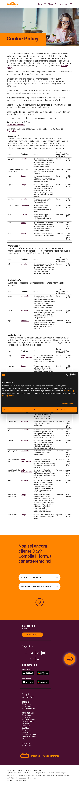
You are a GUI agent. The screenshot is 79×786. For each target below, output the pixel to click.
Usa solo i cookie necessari (14, 410)
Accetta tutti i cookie (64, 410)
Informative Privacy (36, 770)
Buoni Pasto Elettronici (26, 731)
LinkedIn (24, 199)
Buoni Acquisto (27, 706)
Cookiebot (11, 131)
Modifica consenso (16, 124)
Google (23, 176)
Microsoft (24, 296)
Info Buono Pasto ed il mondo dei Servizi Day (29, 736)
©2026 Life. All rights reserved (16, 780)
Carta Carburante (28, 722)
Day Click (25, 724)
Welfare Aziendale (28, 719)
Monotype (24, 159)
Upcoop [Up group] (32, 635)
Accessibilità (26, 745)
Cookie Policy (68, 391)
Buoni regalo (26, 717)
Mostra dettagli (67, 403)
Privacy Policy (8, 395)
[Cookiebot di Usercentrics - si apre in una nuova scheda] (68, 375)
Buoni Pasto (26, 704)
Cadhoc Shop (27, 726)
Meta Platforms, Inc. (26, 356)
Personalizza (39, 410)
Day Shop (25, 728)
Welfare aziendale (28, 708)
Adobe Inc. (25, 321)
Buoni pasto (26, 715)
